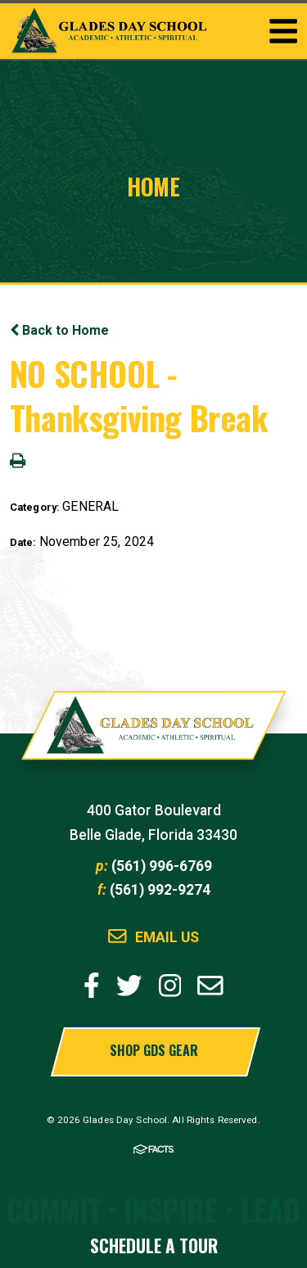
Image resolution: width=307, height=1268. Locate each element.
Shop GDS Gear (154, 1050)
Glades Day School (154, 733)
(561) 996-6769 (161, 866)
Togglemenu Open (283, 31)
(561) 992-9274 (160, 890)
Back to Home (59, 330)
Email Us (167, 938)
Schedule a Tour (154, 1245)
